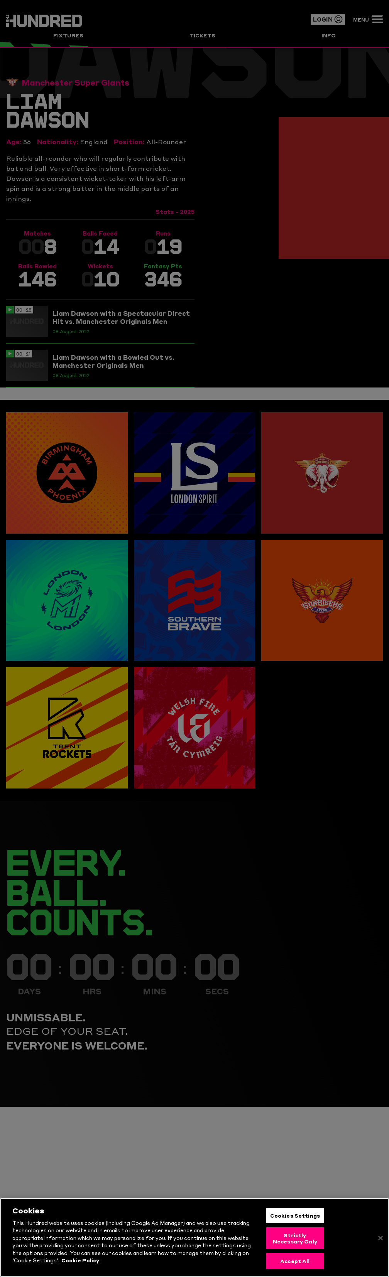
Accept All (295, 1268)
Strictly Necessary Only (295, 1246)
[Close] (380, 1245)
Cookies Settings (295, 1222)
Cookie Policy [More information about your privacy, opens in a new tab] (80, 1268)
